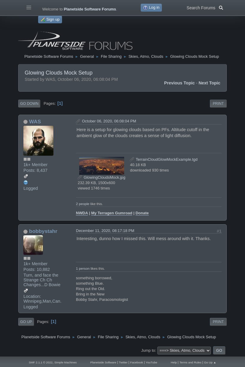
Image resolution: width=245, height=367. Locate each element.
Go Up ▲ (210, 362)
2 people (82, 204)
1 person (82, 268)
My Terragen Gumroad (111, 213)
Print (218, 103)
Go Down (29, 103)
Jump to (148, 350)
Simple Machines (65, 362)
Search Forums (205, 7)
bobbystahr (43, 231)
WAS (35, 122)
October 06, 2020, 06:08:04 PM (109, 121)
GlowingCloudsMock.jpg (101, 177)
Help (174, 362)
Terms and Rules (190, 362)
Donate (142, 213)
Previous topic (179, 83)
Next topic (209, 83)
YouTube (151, 362)
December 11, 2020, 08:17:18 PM (105, 230)
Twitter (123, 362)
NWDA (82, 213)
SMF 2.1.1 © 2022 (40, 362)
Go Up (26, 322)
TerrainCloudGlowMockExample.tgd (163, 159)
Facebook (136, 362)
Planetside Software (103, 362)
